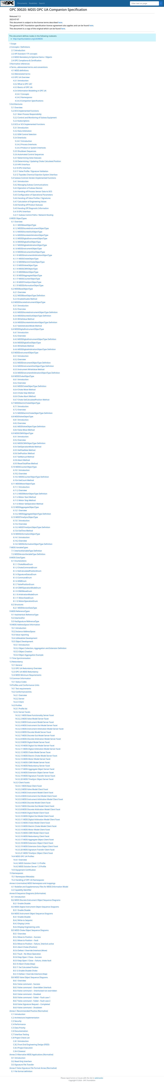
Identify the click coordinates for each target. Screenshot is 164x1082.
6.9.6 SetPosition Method (24, 453)
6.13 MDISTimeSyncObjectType (24, 517)
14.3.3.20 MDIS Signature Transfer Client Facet (34, 849)
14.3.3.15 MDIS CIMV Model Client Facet (32, 833)
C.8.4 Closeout (19, 1051)
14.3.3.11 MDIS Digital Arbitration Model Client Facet (37, 819)
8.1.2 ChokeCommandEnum (25, 567)
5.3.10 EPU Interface (22, 168)
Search (42, 3)
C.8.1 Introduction (21, 1041)
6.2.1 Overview (19, 292)
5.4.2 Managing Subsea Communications (30, 185)
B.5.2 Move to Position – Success (27, 937)
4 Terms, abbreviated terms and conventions (29, 67)
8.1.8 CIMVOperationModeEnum (27, 588)
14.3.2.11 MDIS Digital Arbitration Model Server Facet (37, 749)
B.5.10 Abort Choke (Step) (24, 964)
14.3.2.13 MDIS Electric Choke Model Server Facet (36, 755)
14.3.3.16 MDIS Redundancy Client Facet (32, 836)
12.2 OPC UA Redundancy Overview (26, 668)
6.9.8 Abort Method (21, 460)
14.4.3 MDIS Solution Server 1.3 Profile (29, 866)
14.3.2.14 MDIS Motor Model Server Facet (32, 759)
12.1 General (16, 665)
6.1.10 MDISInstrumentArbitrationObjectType (32, 255)
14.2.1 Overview (20, 695)
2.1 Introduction (18, 50)
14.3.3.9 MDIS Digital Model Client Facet (32, 813)
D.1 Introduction (18, 1058)
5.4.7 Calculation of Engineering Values (29, 201)
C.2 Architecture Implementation (25, 1017)
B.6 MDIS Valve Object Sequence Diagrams (29, 977)
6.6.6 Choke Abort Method (24, 396)
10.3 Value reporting (20, 634)
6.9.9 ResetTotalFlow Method (25, 463)
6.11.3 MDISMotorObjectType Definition (30, 493)
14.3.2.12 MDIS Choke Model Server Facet (32, 752)
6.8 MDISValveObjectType (22, 416)
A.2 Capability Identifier (21, 890)
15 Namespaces (16, 873)
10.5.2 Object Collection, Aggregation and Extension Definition (39, 648)
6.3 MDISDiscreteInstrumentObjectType (28, 302)
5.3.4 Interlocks (19, 137)
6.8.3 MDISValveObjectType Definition (29, 426)
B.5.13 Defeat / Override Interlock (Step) (30, 974)
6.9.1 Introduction (20, 436)
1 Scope (13, 43)
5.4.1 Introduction (20, 181)
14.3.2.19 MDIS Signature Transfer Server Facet (35, 776)
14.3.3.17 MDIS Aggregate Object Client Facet (34, 839)
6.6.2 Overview (19, 383)
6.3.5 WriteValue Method (23, 319)
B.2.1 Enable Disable (22, 903)
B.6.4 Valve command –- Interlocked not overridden (35, 991)
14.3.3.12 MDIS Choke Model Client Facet (32, 823)
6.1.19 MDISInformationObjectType (28, 285)
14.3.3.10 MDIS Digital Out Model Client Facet (34, 816)
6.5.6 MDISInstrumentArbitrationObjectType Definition (36, 373)
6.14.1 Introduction (21, 537)
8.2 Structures (17, 604)
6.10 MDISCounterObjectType (24, 467)
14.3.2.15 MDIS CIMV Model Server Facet (32, 762)
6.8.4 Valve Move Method (24, 430)
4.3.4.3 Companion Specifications (29, 101)
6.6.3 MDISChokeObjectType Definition (29, 386)
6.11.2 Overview (20, 490)
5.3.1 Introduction (20, 127)
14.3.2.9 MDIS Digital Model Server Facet (32, 742)
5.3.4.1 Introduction (23, 141)
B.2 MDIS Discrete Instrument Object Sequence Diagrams (35, 900)
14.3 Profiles (16, 705)
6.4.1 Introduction (20, 332)
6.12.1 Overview (20, 510)
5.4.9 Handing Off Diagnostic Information (31, 208)
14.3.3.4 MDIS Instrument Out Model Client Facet (36, 796)
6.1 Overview (16, 221)
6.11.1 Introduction (21, 487)
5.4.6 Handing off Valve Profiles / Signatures (32, 198)
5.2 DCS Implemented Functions (25, 111)
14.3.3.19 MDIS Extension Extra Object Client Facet (36, 846)
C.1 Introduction (18, 1014)
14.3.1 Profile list (20, 708)
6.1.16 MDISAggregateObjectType (27, 275)
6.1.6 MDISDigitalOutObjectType (27, 242)
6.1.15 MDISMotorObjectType (25, 272)
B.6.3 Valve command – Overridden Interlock (32, 987)
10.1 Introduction (18, 628)
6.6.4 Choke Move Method (24, 389)
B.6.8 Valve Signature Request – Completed (31, 1004)
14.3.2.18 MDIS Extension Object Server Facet (34, 772)
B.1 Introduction (18, 897)
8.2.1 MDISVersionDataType (25, 608)
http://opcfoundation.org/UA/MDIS (28, 39)
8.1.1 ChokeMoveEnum (23, 564)
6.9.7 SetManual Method (23, 457)
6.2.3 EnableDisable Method (25, 299)
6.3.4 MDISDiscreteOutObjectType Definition (32, 315)
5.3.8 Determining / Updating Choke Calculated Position (37, 161)
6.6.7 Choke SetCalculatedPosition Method (31, 399)
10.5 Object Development (22, 641)
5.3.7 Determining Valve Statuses (27, 158)
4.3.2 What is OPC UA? (22, 84)
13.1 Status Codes (19, 682)
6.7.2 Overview (19, 409)
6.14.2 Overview (20, 541)
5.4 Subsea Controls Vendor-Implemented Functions (33, 178)
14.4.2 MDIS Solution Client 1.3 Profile (29, 863)
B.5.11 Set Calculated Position (25, 967)
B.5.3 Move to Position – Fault (25, 940)
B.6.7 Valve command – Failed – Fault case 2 (31, 1001)
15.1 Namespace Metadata (22, 876)
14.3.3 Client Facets (21, 782)
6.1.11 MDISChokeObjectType (25, 258)
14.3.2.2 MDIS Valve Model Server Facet (32, 718)
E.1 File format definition (21, 1071)
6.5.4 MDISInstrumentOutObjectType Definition (33, 366)
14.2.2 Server (18, 698)
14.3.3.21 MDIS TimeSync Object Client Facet (34, 853)
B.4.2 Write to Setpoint (22, 920)
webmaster (99, 1078)
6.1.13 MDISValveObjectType (25, 265)
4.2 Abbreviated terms (20, 74)
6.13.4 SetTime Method (23, 530)
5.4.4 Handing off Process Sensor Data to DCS (32, 191)
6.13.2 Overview (20, 524)
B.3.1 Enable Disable (22, 910)
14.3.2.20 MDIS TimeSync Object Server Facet (34, 779)
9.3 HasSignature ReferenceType (25, 621)
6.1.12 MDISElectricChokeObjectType (29, 262)
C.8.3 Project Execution (23, 1048)
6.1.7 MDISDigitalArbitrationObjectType (30, 245)
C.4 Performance (18, 1024)
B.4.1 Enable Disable (22, 917)
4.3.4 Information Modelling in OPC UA (29, 90)
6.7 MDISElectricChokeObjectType (25, 403)
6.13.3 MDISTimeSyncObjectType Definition (31, 527)
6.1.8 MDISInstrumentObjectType (27, 248)
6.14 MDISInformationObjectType (25, 534)
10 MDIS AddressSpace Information (25, 624)
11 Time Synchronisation (20, 658)
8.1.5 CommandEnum (22, 577)
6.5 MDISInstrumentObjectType (24, 352)
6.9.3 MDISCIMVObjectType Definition (29, 443)
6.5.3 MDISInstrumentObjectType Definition (32, 362)
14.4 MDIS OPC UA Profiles (22, 856)
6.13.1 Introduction (21, 520)
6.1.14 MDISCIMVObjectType (25, 268)
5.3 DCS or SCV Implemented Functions (28, 124)
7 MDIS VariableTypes (19, 547)
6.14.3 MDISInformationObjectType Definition (32, 544)
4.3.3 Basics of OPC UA (22, 87)
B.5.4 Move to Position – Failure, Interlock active (33, 944)
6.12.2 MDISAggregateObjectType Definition (32, 514)
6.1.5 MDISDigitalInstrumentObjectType (30, 238)
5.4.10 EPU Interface (22, 211)
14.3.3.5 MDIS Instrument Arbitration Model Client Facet (39, 799)
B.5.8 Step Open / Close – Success (27, 957)
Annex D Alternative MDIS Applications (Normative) (31, 1054)
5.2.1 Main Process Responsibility (27, 114)
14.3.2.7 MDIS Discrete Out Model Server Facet (35, 735)
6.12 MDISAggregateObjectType (25, 507)
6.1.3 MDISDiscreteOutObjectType (27, 231)
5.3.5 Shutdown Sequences (24, 151)
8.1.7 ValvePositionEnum (23, 584)
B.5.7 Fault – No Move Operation (27, 954)
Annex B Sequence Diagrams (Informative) (28, 893)
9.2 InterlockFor (18, 618)
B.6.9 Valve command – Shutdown (27, 1007)
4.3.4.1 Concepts (22, 94)
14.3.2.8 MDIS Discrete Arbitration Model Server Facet (38, 739)
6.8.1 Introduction (20, 420)
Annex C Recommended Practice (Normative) (29, 1011)
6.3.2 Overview (19, 309)
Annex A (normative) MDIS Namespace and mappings (32, 883)
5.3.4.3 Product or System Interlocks (30, 148)
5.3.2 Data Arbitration (22, 131)
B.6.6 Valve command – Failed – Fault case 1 (31, 997)
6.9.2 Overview (19, 440)
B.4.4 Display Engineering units (26, 927)
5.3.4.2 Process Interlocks (26, 144)
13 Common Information (20, 678)
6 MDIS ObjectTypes (18, 218)
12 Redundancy (16, 661)
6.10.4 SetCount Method (23, 480)
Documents (22, 3)
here (60, 22)
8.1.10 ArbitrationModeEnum (25, 594)
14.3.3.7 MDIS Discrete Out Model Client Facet (34, 806)
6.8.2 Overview (19, 423)
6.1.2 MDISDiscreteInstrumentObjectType (31, 228)
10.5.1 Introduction (21, 645)
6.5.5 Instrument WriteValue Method (28, 369)
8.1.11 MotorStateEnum (23, 598)
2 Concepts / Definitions (20, 47)
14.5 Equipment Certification (23, 870)
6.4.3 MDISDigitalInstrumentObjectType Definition (34, 339)
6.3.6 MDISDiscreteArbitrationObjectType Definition (35, 322)
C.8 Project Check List (20, 1037)
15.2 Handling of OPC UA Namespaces (27, 880)
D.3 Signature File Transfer (22, 1064)
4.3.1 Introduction (20, 80)
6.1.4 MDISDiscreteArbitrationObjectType (30, 235)
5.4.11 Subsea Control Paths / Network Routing (33, 215)
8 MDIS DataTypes (17, 557)
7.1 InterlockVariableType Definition (26, 551)
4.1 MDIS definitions (20, 70)
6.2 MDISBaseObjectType (22, 289)
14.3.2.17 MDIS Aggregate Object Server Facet (34, 769)
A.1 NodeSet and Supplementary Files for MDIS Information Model (39, 886)
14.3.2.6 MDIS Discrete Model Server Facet (33, 732)
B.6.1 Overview (19, 980)
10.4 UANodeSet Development (24, 638)
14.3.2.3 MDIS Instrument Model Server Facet (34, 722)
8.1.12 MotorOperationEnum (25, 601)
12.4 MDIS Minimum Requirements (26, 675)
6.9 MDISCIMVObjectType (22, 433)
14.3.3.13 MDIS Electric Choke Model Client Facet (35, 826)
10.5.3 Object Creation (22, 651)
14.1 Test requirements (21, 688)
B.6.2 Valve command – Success (26, 984)
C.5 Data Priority (18, 1028)
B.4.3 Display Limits (21, 923)
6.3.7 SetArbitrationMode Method (27, 326)
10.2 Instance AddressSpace (23, 631)
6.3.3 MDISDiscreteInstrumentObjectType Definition (35, 312)
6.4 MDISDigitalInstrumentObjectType (27, 329)
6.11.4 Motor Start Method (24, 497)
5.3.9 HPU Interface (21, 164)
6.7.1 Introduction (20, 406)
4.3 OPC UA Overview (20, 77)
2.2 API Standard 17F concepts (24, 54)
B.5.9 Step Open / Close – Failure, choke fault (32, 960)
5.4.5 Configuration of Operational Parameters (33, 194)
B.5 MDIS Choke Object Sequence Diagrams (30, 930)
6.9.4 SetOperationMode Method (27, 446)
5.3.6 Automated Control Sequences (28, 154)
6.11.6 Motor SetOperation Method (28, 504)
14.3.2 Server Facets (21, 712)
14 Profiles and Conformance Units (24, 685)
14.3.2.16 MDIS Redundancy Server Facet (32, 765)
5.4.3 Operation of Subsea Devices (27, 188)
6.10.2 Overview (20, 473)
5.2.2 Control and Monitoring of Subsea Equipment (35, 117)
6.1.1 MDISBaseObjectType (24, 225)
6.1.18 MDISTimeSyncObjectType (27, 282)
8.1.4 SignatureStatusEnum (24, 574)
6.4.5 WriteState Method (23, 346)
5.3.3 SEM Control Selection (24, 134)
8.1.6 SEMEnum (19, 581)
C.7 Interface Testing (20, 1034)
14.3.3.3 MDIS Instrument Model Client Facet (34, 792)
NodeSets (33, 3)
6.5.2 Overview (19, 359)
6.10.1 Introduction (21, 470)
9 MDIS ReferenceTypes (20, 611)
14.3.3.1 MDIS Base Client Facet (28, 786)
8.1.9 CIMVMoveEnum (22, 591)
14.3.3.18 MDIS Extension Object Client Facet (34, 843)
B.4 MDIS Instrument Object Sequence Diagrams (32, 913)
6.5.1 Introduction (20, 356)
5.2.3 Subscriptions (21, 121)
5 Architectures (16, 104)
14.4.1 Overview (20, 860)
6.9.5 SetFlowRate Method (24, 450)
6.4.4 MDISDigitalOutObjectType (27, 342)
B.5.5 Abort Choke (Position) (25, 947)
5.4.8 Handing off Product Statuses (28, 205)
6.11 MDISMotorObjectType (23, 483)
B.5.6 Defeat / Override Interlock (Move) (30, 950)
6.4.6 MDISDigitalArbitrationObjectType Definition (34, 349)
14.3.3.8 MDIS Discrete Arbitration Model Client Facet (37, 809)
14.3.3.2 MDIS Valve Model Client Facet (31, 789)
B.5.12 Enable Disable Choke (25, 970)
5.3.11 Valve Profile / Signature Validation (30, 171)
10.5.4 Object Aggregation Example (28, 655)
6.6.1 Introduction (20, 379)
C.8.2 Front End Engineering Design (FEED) (31, 1044)
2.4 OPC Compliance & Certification (26, 60)
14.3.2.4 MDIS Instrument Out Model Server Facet (36, 725)
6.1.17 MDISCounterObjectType (26, 278)
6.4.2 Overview (19, 336)
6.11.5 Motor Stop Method (24, 500)
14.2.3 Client (18, 702)
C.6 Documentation (19, 1031)
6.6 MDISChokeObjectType (22, 376)
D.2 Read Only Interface (21, 1061)
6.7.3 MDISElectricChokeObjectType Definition (32, 413)
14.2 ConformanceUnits (21, 692)
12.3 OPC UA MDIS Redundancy (24, 671)
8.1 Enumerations (18, 561)
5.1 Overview (16, 107)
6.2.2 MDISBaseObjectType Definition (29, 295)
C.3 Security (16, 1021)
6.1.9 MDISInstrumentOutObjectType (29, 252)
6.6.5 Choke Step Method (24, 393)
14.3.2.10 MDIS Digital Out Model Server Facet (34, 745)
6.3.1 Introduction (20, 305)
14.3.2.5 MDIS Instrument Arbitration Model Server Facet (39, 729)
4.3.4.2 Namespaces (23, 97)
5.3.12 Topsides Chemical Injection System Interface (35, 174)
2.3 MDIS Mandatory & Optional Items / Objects (31, 57)
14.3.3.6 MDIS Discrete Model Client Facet (32, 802)
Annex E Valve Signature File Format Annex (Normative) (33, 1068)
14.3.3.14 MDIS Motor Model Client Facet (32, 829)
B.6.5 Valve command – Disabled (27, 994)
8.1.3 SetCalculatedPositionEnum (27, 571)
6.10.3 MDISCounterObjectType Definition (31, 477)
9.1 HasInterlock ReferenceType (24, 614)
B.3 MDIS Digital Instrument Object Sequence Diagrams (35, 907)
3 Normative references (20, 64)
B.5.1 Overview (19, 933)
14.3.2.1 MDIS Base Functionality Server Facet (34, 715)
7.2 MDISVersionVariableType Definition (28, 554)
